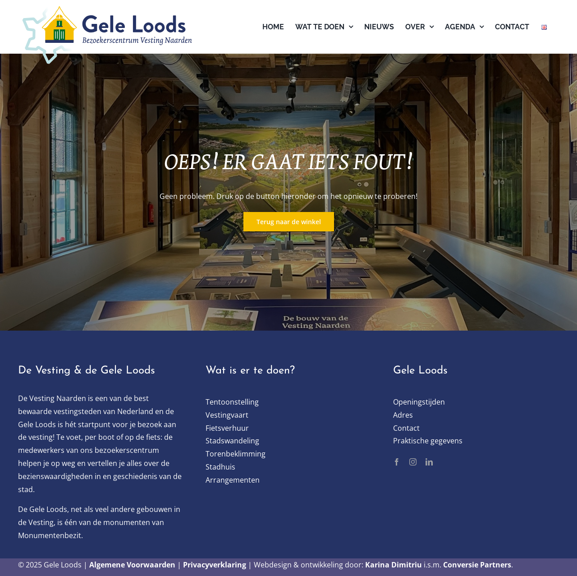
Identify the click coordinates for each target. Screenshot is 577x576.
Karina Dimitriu (393, 565)
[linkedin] (429, 461)
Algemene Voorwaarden (132, 565)
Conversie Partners (477, 565)
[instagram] (413, 461)
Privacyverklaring (214, 565)
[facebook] (396, 461)
